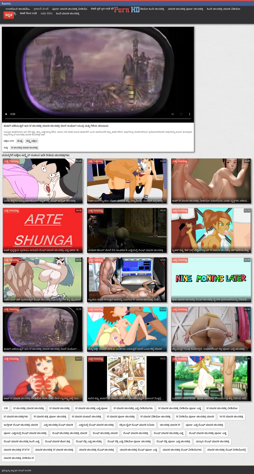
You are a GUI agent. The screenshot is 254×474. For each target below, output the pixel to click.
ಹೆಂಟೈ (19, 141)
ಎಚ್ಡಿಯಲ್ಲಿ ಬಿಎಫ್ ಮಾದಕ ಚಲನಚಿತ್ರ (96, 424)
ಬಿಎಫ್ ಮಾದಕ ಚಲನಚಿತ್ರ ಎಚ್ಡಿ (168, 433)
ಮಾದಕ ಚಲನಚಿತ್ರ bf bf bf (16, 449)
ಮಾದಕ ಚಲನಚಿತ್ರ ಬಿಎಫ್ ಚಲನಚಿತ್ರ (96, 449)
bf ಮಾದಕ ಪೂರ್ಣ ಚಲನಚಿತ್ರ (121, 416)
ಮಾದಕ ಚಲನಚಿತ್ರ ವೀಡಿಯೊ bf (19, 458)
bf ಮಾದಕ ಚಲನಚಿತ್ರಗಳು (16, 416)
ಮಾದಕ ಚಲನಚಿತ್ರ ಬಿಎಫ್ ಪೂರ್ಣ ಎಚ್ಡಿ (138, 449)
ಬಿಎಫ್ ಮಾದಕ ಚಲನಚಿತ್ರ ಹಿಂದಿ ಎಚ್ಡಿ (21, 441)
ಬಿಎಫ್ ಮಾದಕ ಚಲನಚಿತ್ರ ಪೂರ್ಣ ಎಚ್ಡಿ (207, 433)
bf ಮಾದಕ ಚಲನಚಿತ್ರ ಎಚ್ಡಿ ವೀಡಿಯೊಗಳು (133, 408)
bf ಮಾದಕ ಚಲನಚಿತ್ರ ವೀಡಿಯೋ (222, 408)
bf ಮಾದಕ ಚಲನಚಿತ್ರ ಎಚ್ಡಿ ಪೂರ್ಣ (91, 408)
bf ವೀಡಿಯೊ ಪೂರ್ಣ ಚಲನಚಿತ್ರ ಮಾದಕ (195, 416)
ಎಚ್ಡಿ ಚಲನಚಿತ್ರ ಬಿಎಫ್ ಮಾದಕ (58, 424)
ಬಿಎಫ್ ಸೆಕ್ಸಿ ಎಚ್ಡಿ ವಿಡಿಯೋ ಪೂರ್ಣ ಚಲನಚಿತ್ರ (129, 441)
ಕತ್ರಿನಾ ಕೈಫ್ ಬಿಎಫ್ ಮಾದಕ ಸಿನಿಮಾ (136, 424)
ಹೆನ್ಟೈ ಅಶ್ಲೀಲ (31, 141)
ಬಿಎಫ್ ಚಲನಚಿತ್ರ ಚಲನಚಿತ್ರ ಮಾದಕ (69, 433)
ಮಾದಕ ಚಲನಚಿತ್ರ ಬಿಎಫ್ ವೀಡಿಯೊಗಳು (182, 449)
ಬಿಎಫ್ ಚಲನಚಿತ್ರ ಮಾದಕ (105, 433)
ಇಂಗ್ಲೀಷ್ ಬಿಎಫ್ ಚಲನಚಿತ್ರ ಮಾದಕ (21, 424)
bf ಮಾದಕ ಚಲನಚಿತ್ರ (60, 408)
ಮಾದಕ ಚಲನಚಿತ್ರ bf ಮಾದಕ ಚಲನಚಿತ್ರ (54, 449)
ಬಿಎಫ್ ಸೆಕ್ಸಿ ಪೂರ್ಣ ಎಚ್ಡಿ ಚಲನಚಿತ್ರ (173, 441)
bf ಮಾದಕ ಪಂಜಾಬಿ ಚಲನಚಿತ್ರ (86, 416)
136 (6, 408)
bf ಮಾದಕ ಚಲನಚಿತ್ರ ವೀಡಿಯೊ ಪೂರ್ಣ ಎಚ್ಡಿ (179, 408)
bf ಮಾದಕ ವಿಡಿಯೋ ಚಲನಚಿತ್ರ (155, 416)
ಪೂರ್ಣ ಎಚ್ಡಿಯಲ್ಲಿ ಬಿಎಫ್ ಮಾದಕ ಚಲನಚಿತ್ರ (25, 433)
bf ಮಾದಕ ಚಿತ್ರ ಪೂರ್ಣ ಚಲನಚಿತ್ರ (50, 416)
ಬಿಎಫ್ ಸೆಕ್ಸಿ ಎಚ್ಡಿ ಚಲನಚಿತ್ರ (89, 441)
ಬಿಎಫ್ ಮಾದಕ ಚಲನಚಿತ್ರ (135, 433)
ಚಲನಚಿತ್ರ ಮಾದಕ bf (170, 424)
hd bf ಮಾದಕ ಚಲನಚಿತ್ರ (231, 416)
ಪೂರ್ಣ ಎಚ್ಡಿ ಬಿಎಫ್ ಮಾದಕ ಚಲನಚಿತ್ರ (204, 424)
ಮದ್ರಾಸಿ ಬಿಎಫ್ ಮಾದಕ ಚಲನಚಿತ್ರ (212, 441)
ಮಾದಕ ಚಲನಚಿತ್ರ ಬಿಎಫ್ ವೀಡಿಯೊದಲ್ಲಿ (226, 449)
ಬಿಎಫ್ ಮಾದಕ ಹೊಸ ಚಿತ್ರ (57, 441)
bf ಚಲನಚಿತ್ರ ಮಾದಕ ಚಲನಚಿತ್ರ (24, 147)
